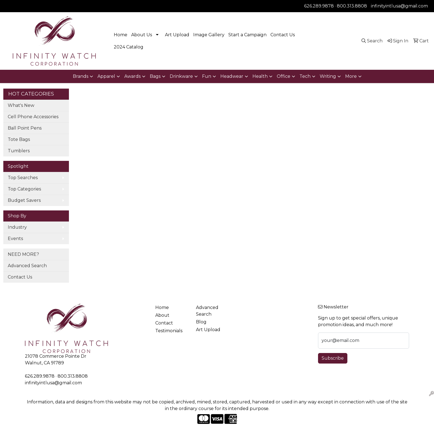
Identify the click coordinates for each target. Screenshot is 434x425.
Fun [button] (206, 76)
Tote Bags (19, 139)
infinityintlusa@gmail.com (399, 6)
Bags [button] (155, 76)
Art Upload (177, 34)
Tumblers (19, 150)
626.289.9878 (319, 6)
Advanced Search (27, 265)
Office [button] (283, 76)
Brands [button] (80, 76)
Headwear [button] (231, 76)
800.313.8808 (352, 6)
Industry (17, 227)
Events (15, 238)
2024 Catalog (128, 47)
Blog (201, 321)
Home (120, 34)
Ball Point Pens (25, 128)
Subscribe (333, 358)
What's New (21, 105)
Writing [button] (328, 76)
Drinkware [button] (181, 76)
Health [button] (260, 76)
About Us (141, 34)
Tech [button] (305, 76)
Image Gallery (208, 34)
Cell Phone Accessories (33, 116)
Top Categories (24, 189)
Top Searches (23, 177)
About (162, 315)
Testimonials (168, 330)
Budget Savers (24, 200)
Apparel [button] (106, 76)
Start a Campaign (247, 34)
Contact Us (282, 34)
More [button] (351, 76)
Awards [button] (132, 76)
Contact (164, 323)
